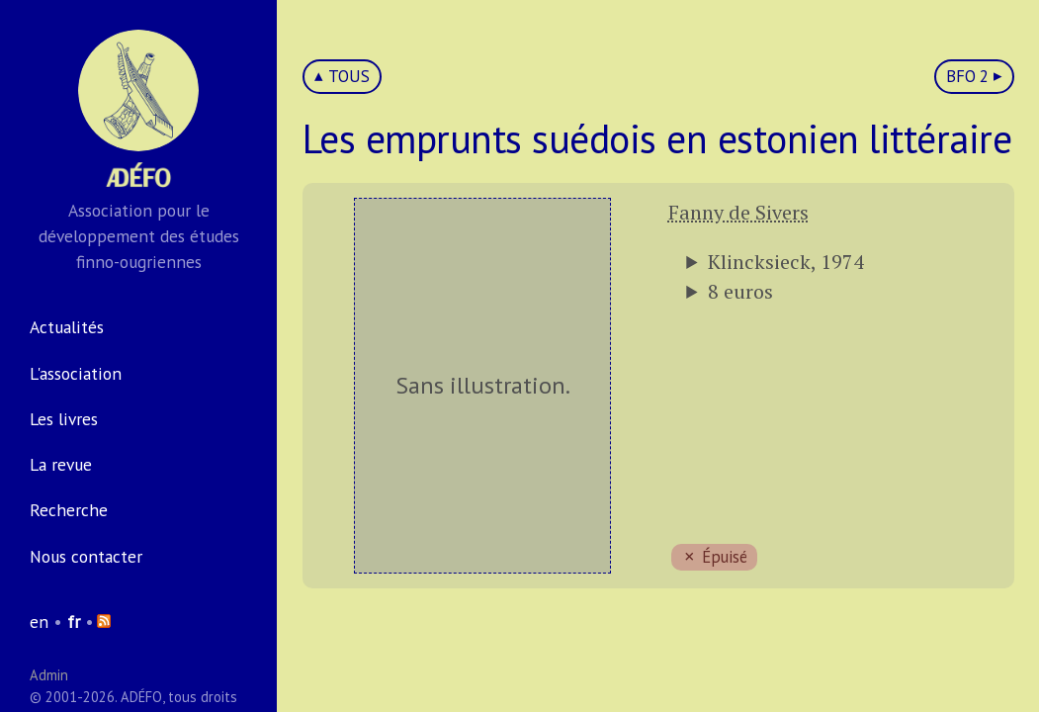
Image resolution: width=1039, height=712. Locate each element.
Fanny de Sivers (738, 212)
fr (73, 621)
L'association (76, 373)
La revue (61, 464)
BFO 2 (967, 76)
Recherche (69, 509)
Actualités (67, 326)
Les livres (64, 418)
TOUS (349, 76)
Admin (49, 675)
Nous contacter (86, 556)
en (39, 621)
